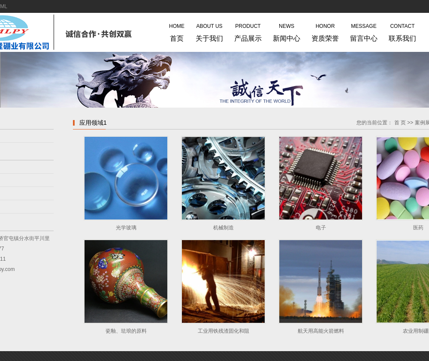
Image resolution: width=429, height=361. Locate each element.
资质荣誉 (325, 31)
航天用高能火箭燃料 (321, 331)
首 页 (400, 123)
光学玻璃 (126, 228)
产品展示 (248, 31)
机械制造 (223, 228)
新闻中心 (286, 31)
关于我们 (209, 31)
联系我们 (402, 31)
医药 (418, 228)
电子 (321, 228)
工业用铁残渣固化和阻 (223, 331)
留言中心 (364, 31)
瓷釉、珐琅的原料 (126, 331)
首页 (176, 31)
